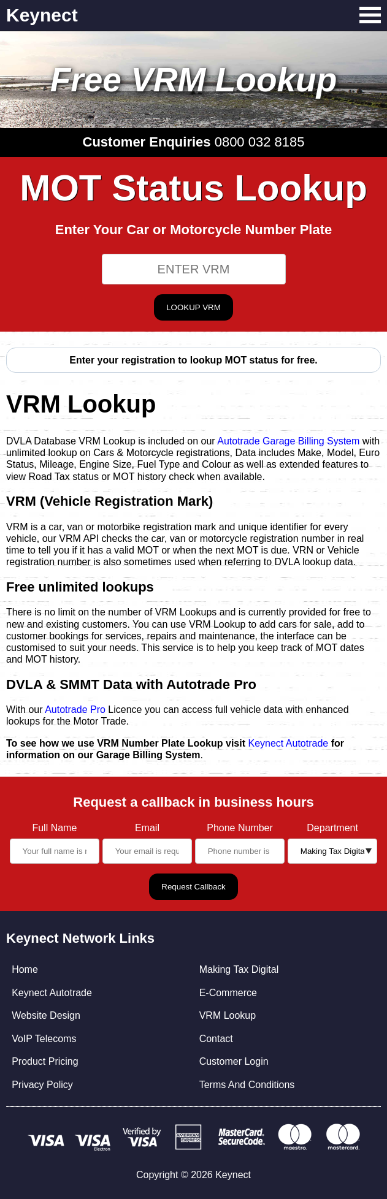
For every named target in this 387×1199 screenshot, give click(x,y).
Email (147, 828)
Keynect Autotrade (288, 743)
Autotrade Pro (75, 709)
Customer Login (234, 1061)
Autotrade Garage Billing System (288, 441)
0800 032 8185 (260, 142)
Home (25, 969)
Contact (216, 1038)
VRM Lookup (227, 1015)
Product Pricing (45, 1061)
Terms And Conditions (247, 1084)
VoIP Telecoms (44, 1038)
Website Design (46, 1015)
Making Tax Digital (239, 969)
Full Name (54, 828)
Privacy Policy (42, 1084)
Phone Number (240, 828)
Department (332, 828)
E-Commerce (228, 993)
